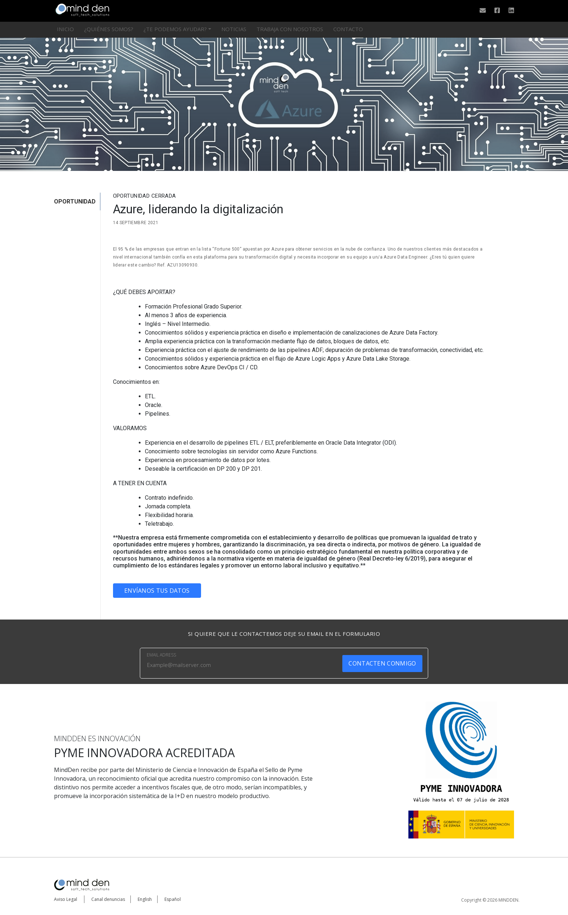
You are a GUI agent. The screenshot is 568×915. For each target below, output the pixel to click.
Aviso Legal (65, 899)
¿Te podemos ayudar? (175, 29)
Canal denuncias (108, 899)
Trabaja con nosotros (289, 29)
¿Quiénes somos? (108, 29)
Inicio (65, 29)
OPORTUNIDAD (75, 201)
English (145, 899)
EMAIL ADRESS (161, 655)
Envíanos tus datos (156, 591)
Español (172, 899)
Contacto (348, 29)
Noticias (233, 29)
